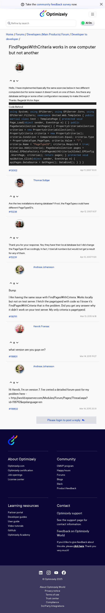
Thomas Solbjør (41, 180)
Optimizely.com (16, 465)
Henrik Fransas (41, 326)
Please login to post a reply (66, 420)
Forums (20, 34)
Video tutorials (15, 525)
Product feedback (66, 488)
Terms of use (52, 594)
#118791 (13, 316)
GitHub (12, 530)
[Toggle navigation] (92, 14)
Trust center (52, 598)
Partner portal (15, 512)
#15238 (13, 211)
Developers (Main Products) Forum (48, 34)
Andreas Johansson (43, 267)
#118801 (13, 356)
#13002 (13, 170)
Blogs (60, 479)
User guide (13, 521)
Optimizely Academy (19, 534)
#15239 (13, 257)
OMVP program (65, 465)
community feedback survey (54, 4)
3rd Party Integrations (52, 605)
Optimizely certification (20, 470)
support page (75, 520)
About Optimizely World (52, 587)
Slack (60, 483)
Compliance (52, 602)
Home (9, 34)
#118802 (13, 408)
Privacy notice (52, 590)
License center (16, 479)
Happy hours (63, 470)
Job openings (15, 474)
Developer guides (17, 516)
